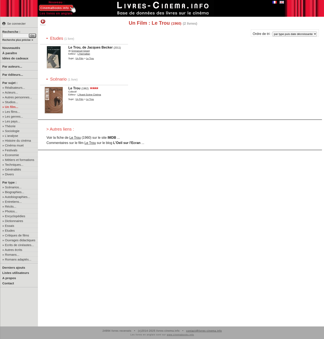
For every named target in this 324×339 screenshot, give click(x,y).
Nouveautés (11, 48)
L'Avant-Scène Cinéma (89, 94)
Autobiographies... (17, 197)
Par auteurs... (12, 66)
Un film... (11, 107)
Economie (12, 155)
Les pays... (12, 121)
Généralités (13, 169)
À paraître (9, 53)
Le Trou (90, 58)
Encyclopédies (15, 216)
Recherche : (11, 31)
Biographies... (14, 192)
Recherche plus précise (16, 40)
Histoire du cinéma (18, 140)
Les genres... (14, 116)
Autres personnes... (18, 97)
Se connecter (14, 23)
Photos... (11, 211)
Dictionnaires (14, 221)
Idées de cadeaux (15, 58)
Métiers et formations (19, 160)
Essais (9, 225)
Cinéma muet (14, 145)
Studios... (11, 102)
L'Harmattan (84, 54)
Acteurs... (11, 92)
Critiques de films (17, 235)
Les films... (12, 111)
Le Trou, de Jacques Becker (90, 47)
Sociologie (12, 131)
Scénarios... (13, 187)
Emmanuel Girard (80, 51)
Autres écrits (13, 250)
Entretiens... (13, 201)
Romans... (12, 254)
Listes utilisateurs (15, 273)
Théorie (10, 126)
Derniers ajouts (13, 267)
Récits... (10, 206)
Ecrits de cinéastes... (19, 245)
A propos (9, 278)
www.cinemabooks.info (180, 334)
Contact (8, 283)
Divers (9, 174)
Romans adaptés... (18, 259)
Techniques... (14, 164)
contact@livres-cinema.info (204, 330)
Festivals (11, 150)
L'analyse (11, 135)
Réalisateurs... (15, 87)
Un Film (79, 58)
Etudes (10, 230)
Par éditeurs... (12, 74)
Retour (43, 22)
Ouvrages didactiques (20, 240)
